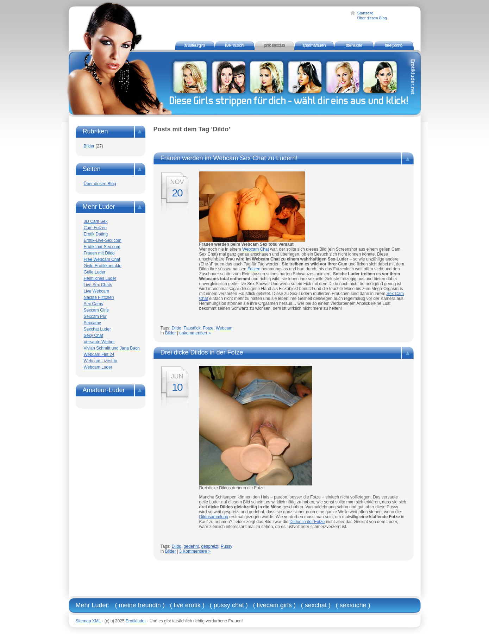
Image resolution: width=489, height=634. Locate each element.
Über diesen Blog (372, 18)
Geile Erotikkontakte (102, 265)
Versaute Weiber (99, 341)
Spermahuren (314, 45)
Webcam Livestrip (100, 360)
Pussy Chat (229, 605)
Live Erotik (187, 605)
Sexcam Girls (96, 310)
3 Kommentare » (195, 551)
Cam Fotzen (95, 227)
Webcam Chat (255, 249)
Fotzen (254, 268)
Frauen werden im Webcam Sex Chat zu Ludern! (229, 158)
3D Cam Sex (96, 221)
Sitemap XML (88, 621)
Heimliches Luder (100, 278)
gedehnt (191, 546)
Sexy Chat (93, 335)
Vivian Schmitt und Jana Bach (112, 348)
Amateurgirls (194, 45)
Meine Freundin (140, 605)
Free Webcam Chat (102, 259)
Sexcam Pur (95, 316)
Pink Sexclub (274, 45)
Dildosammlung (213, 516)
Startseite (365, 13)
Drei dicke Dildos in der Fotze (202, 352)
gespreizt (210, 546)
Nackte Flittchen (99, 297)
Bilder (170, 333)
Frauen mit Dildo (99, 253)
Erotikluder (136, 621)
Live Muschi (234, 45)
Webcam (224, 328)
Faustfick (192, 328)
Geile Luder (95, 272)
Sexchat (316, 605)
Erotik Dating (96, 234)
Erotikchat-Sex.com (102, 246)
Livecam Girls (274, 605)
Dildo (176, 328)
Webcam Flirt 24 (99, 354)
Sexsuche (353, 605)
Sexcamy (92, 322)
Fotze (208, 328)
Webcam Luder (98, 367)
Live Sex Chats (98, 284)
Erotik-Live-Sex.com (102, 240)
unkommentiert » (195, 333)
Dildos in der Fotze (307, 521)
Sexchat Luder (97, 329)
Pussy (226, 546)
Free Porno (393, 45)
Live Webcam (96, 291)
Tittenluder (354, 45)
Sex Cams (93, 303)
